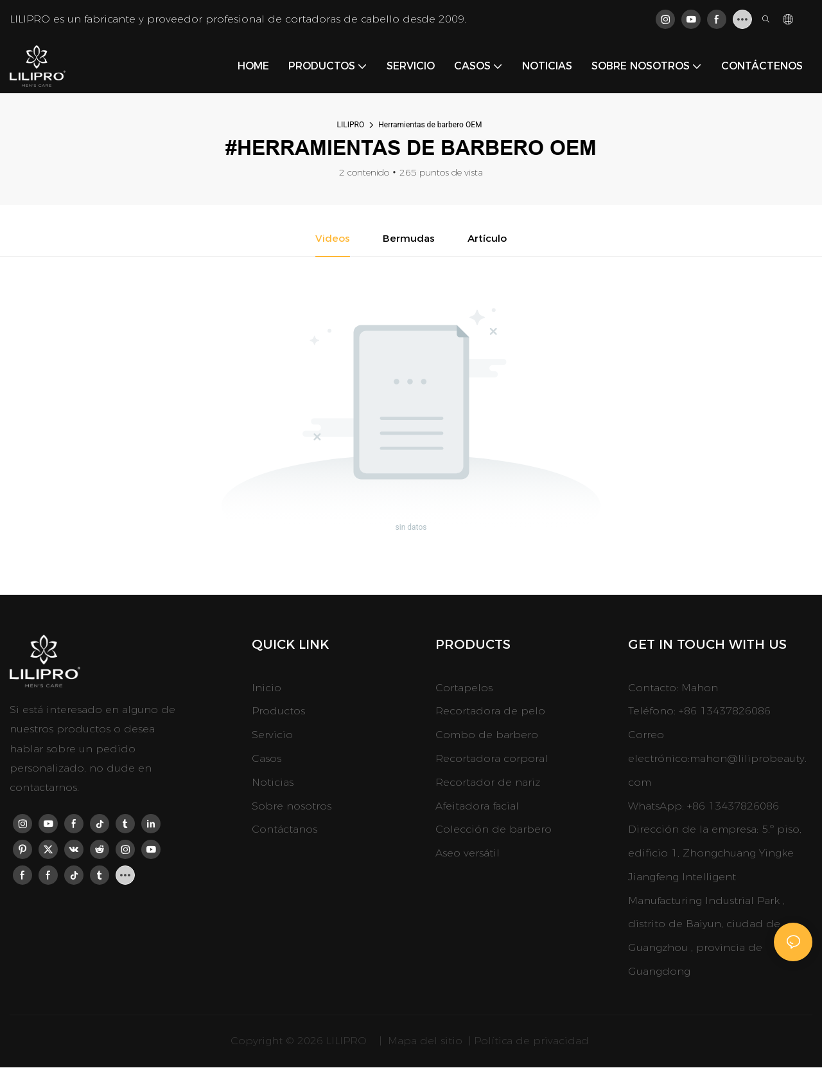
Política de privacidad (533, 1041)
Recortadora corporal (491, 759)
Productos (278, 711)
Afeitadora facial (477, 807)
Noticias (272, 783)
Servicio (272, 735)
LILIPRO (351, 124)
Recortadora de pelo (490, 711)
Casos (266, 759)
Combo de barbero (486, 735)
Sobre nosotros (291, 807)
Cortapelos (464, 688)
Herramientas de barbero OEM (430, 124)
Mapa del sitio (425, 1041)
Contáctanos (284, 830)
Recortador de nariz (487, 783)
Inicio (266, 688)
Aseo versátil (467, 853)
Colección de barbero (493, 830)
